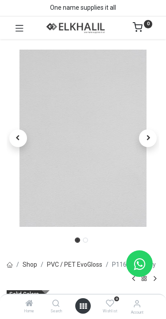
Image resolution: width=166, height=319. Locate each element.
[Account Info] (137, 304)
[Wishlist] (110, 303)
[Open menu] (83, 306)
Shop (30, 264)
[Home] (29, 303)
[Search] (56, 303)
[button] (18, 138)
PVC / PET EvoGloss (74, 264)
